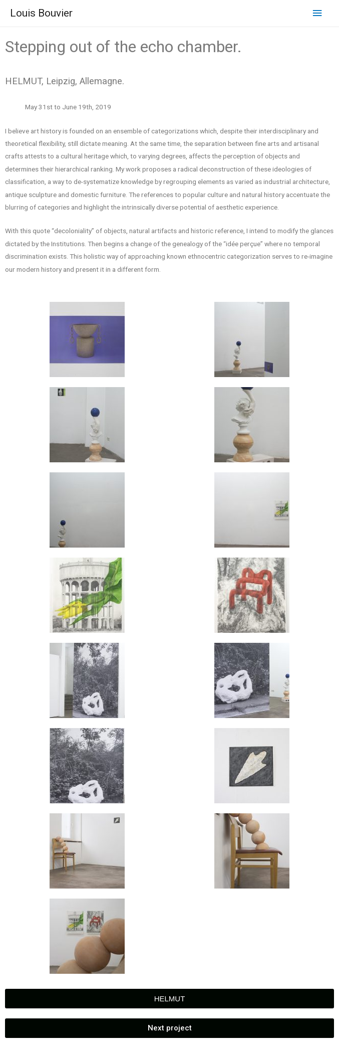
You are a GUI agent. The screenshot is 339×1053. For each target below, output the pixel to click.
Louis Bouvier (41, 13)
